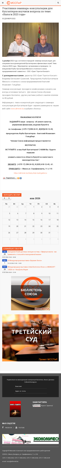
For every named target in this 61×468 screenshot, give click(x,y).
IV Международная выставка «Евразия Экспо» (25, 260)
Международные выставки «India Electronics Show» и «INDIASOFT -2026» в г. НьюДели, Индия (31, 268)
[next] (9, 198)
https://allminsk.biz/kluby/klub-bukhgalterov (30, 173)
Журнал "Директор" (47, 405)
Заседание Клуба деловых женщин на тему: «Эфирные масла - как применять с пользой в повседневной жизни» (32, 253)
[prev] (4, 198)
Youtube (20, 427)
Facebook (7, 427)
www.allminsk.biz (17, 109)
